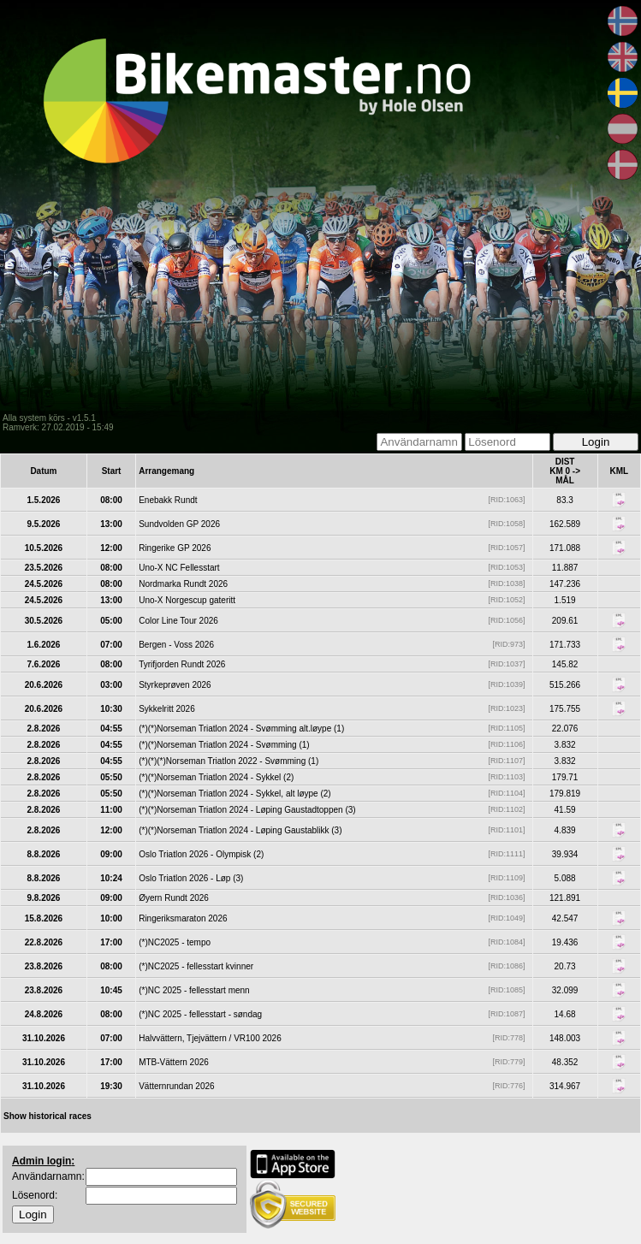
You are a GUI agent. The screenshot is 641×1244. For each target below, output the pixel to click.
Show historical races (47, 1116)
